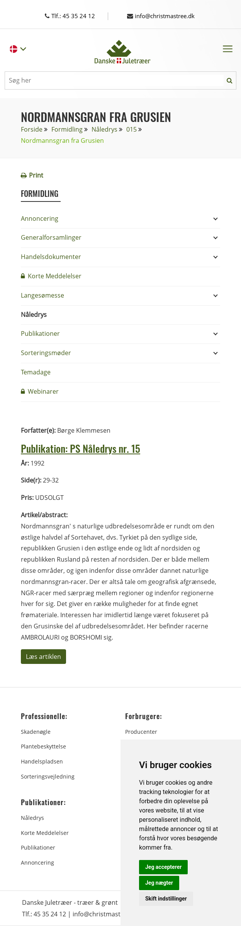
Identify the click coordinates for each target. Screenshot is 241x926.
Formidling (67, 129)
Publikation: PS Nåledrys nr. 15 (83, 448)
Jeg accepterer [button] (163, 867)
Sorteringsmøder (46, 353)
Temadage (36, 372)
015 (131, 129)
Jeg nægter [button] (159, 883)
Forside (31, 129)
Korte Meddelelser (51, 276)
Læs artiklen (43, 656)
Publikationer (40, 333)
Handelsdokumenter (51, 256)
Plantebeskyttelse (43, 746)
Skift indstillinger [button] (166, 899)
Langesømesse (42, 295)
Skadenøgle (36, 731)
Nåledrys (104, 129)
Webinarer (40, 391)
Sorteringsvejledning (48, 776)
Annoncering (39, 218)
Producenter (141, 731)
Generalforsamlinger (51, 237)
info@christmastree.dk (164, 16)
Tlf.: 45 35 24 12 (77, 16)
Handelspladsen (42, 761)
